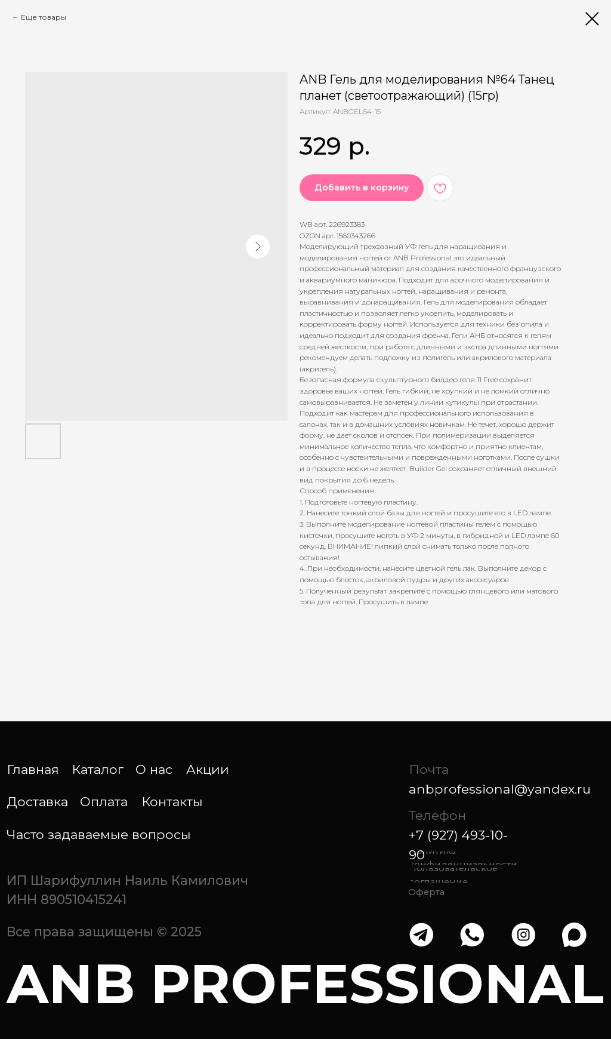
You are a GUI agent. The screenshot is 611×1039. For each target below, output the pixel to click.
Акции (207, 769)
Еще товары (43, 17)
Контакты (172, 801)
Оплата (104, 801)
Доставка (37, 801)
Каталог (98, 769)
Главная (33, 769)
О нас (153, 769)
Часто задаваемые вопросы (99, 834)
